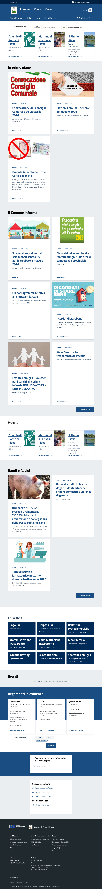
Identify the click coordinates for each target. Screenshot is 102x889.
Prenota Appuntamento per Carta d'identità (29, 174)
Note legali (55, 851)
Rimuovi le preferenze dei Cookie (19, 883)
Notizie (14, 104)
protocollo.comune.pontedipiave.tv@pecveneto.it (46, 865)
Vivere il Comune (50, 18)
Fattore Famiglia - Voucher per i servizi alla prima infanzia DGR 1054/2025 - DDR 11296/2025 (29, 383)
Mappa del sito (14, 878)
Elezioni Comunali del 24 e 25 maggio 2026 (73, 110)
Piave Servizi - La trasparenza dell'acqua (70, 354)
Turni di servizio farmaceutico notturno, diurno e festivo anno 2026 (29, 575)
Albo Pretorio (35, 845)
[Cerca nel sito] (90, 10)
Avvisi (14, 504)
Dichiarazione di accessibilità (60, 842)
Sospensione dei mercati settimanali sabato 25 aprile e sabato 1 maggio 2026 (27, 258)
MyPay (11, 848)
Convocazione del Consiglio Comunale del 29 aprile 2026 (29, 111)
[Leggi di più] (18, 130)
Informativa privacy (58, 839)
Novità (28, 18)
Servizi (38, 18)
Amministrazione (16, 18)
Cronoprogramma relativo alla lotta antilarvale (28, 295)
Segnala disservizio (15, 845)
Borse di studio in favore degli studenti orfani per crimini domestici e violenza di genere (73, 489)
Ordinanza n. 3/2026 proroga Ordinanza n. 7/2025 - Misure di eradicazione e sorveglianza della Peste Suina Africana (29, 515)
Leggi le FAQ (56, 848)
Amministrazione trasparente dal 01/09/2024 (40, 840)
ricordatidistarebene (69, 318)
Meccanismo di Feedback (59, 845)
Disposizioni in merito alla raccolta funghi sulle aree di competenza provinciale (74, 257)
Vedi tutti (51, 746)
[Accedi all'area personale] (81, 2)
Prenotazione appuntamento (18, 842)
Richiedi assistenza (15, 839)
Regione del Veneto (15, 2)
